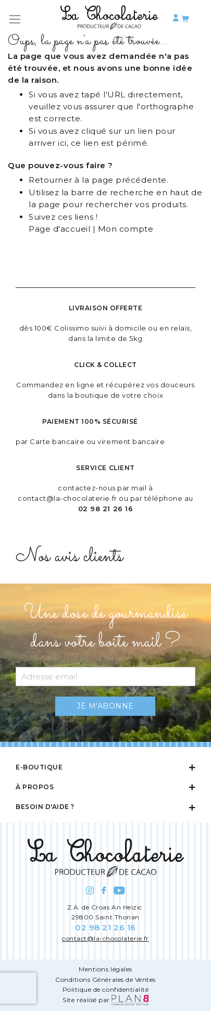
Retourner (50, 180)
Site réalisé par (105, 1000)
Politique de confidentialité (106, 989)
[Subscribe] (105, 706)
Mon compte (125, 229)
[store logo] (109, 19)
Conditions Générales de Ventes (105, 979)
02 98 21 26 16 (105, 508)
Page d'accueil (59, 229)
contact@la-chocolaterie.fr (67, 498)
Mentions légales (105, 969)
